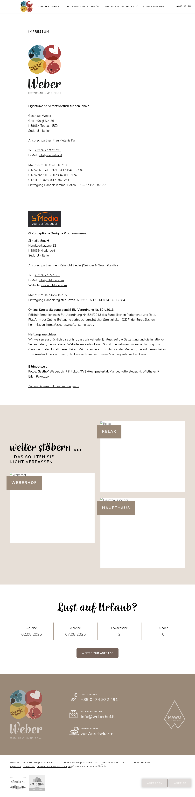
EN (189, 6)
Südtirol (18, 783)
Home (179, 6)
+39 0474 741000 (47, 275)
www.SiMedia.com (54, 285)
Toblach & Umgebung (119, 6)
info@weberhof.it (50, 155)
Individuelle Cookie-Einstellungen (54, 766)
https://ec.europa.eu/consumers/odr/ (70, 325)
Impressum (15, 766)
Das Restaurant (49, 6)
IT (185, 6)
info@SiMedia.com (51, 280)
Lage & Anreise (153, 6)
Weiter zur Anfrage (97, 653)
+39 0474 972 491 (48, 150)
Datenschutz (29, 766)
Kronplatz (37, 783)
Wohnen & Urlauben (81, 6)
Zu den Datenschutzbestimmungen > (53, 386)
